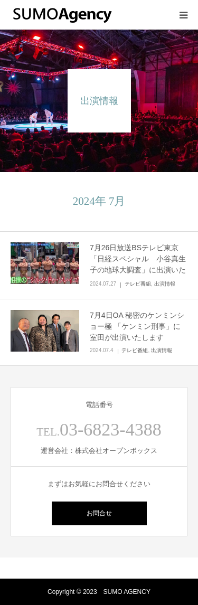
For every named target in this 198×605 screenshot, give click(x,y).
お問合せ (99, 513)
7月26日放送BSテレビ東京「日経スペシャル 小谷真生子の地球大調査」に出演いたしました (138, 264)
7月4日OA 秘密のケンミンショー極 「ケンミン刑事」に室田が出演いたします (137, 326)
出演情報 (164, 284)
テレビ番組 (138, 284)
